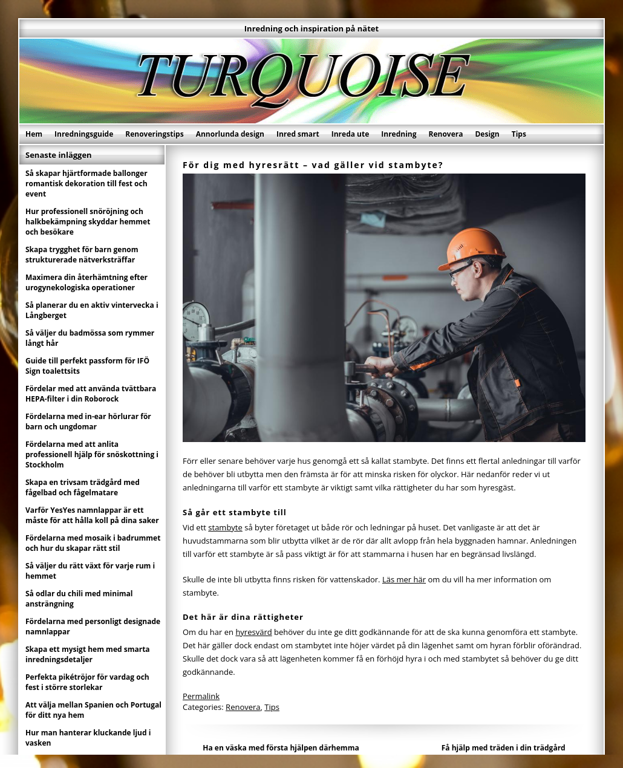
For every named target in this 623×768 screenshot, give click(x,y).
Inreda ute (350, 134)
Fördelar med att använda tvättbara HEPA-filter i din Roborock (90, 393)
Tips (519, 134)
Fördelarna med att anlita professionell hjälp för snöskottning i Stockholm (91, 454)
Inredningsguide (83, 134)
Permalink (201, 696)
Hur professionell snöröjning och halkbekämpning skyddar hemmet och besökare (87, 221)
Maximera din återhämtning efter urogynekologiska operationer (86, 282)
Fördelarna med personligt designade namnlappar (92, 626)
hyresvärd (253, 631)
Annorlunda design (230, 134)
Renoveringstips (154, 134)
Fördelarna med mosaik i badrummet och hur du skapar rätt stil (92, 543)
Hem (33, 134)
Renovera (446, 134)
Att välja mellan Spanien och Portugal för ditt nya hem (93, 710)
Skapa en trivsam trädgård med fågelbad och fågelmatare (82, 487)
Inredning (398, 134)
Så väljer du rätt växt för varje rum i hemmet (90, 571)
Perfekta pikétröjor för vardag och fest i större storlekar (87, 682)
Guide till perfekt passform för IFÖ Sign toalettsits (87, 366)
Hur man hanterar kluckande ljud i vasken (88, 737)
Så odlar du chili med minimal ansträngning (79, 598)
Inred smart (297, 134)
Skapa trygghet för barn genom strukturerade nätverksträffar (82, 254)
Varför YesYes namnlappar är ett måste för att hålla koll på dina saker (92, 515)
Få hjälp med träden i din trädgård (504, 748)
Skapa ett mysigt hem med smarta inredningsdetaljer (87, 654)
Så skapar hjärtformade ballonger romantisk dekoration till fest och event (86, 183)
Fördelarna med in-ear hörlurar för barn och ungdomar (88, 421)
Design (487, 134)
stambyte (225, 527)
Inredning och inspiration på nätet (311, 28)
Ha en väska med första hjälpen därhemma (281, 748)
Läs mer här (404, 579)
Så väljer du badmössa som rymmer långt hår (89, 338)
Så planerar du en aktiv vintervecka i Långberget (91, 310)
